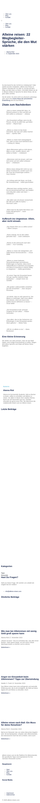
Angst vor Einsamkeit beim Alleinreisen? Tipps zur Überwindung (20, 678)
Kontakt (7, 17)
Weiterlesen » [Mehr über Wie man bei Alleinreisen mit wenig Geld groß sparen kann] (5, 647)
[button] (20, 20)
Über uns (8, 14)
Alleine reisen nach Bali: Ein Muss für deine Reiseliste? (18, 723)
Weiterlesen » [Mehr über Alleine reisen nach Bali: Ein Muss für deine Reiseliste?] (5, 739)
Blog (6, 16)
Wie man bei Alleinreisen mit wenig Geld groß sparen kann (19, 632)
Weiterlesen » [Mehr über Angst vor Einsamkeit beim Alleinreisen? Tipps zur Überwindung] (5, 693)
